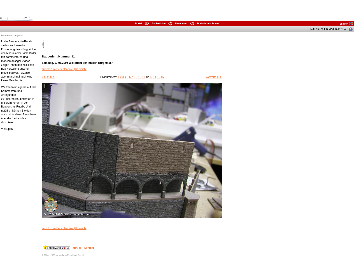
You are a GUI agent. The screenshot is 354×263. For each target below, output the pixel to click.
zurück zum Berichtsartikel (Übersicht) (64, 69)
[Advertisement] (98, 41)
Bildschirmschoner (208, 23)
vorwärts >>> (214, 77)
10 (139, 77)
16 (162, 77)
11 (143, 77)
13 (150, 77)
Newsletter (181, 23)
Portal (138, 23)
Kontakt (89, 247)
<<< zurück (48, 77)
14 (154, 77)
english (346, 23)
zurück (77, 247)
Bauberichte (159, 23)
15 (158, 77)
